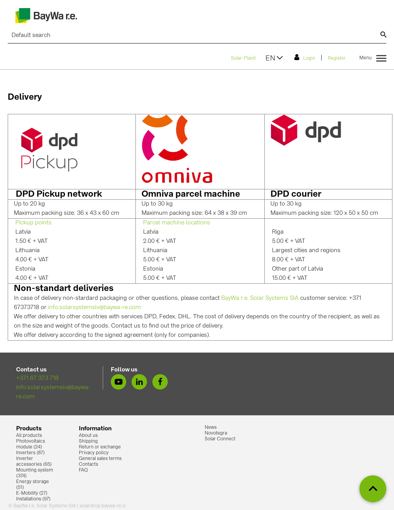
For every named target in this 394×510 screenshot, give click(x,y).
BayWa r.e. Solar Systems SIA (260, 298)
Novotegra (216, 433)
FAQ (83, 470)
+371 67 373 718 (37, 378)
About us (88, 435)
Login (304, 57)
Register (337, 58)
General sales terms (100, 458)
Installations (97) (33, 499)
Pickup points (33, 223)
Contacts (88, 464)
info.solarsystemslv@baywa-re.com (94, 308)
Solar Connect (220, 439)
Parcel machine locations (176, 223)
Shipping (88, 441)
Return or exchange (100, 447)
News (211, 427)
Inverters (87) (30, 453)
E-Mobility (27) (31, 493)
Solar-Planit (243, 58)
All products (29, 435)
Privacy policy (94, 453)
